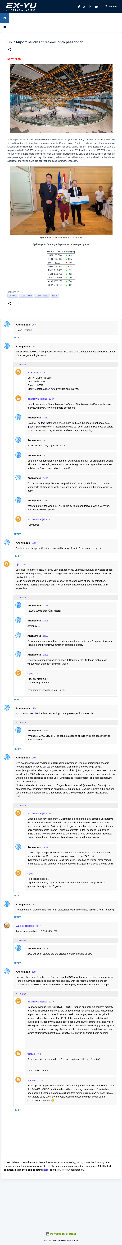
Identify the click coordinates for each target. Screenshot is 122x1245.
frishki (31, 1053)
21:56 (34, 972)
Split (54, 296)
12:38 (45, 372)
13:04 (40, 1080)
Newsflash (26, 296)
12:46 (38, 1054)
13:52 (45, 418)
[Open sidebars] (4, 27)
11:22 (23, 565)
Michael (31, 1080)
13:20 (51, 399)
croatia (13, 296)
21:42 (36, 874)
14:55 (34, 758)
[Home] (4, 18)
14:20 (34, 708)
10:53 (34, 346)
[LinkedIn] (90, 6)
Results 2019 (42, 296)
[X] (84, 6)
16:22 (45, 847)
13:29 (45, 636)
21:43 (36, 674)
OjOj (30, 673)
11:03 (34, 543)
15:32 (34, 904)
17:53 (45, 501)
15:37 (51, 814)
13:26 (45, 621)
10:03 (45, 948)
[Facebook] (79, 6)
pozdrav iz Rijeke (37, 398)
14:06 (45, 455)
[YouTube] (96, 6)
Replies (22, 364)
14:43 (45, 731)
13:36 (45, 655)
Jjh (17, 564)
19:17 (51, 519)
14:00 (45, 440)
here (46, 1169)
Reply (17, 337)
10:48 (34, 325)
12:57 (45, 606)
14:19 (45, 478)
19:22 (38, 926)
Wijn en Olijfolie (25, 926)
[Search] (106, 6)
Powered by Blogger (61, 1234)
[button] (9, 49)
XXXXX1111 (34, 372)
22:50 (51, 1002)
